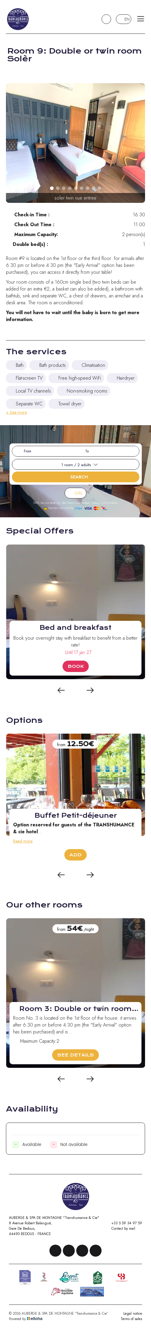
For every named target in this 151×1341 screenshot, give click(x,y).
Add (75, 854)
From (27, 451)
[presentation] (61, 690)
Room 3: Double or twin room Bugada (75, 1009)
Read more (22, 841)
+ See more (16, 412)
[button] (52, 188)
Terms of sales (131, 1319)
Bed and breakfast (75, 627)
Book (76, 666)
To (87, 451)
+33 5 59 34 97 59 (123, 1223)
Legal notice (132, 1313)
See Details (75, 1055)
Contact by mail (120, 1228)
